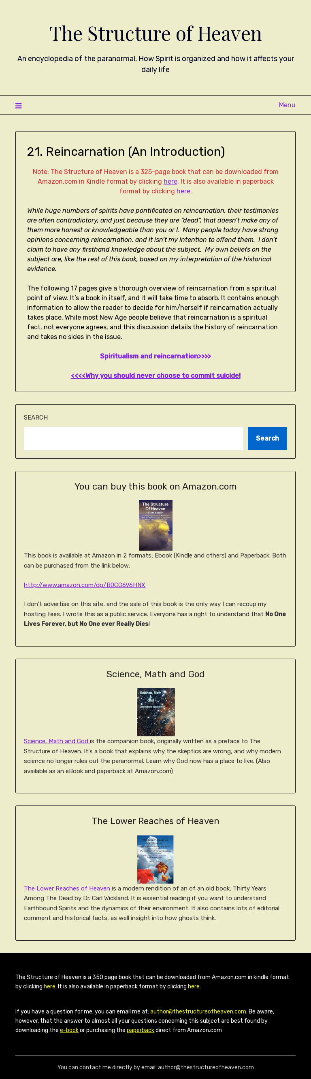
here (170, 181)
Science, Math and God (57, 741)
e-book (69, 1030)
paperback (140, 1030)
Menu (287, 105)
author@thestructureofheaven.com (198, 1011)
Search (36, 417)
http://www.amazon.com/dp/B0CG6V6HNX (84, 585)
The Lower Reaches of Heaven (67, 888)
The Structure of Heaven (155, 33)
